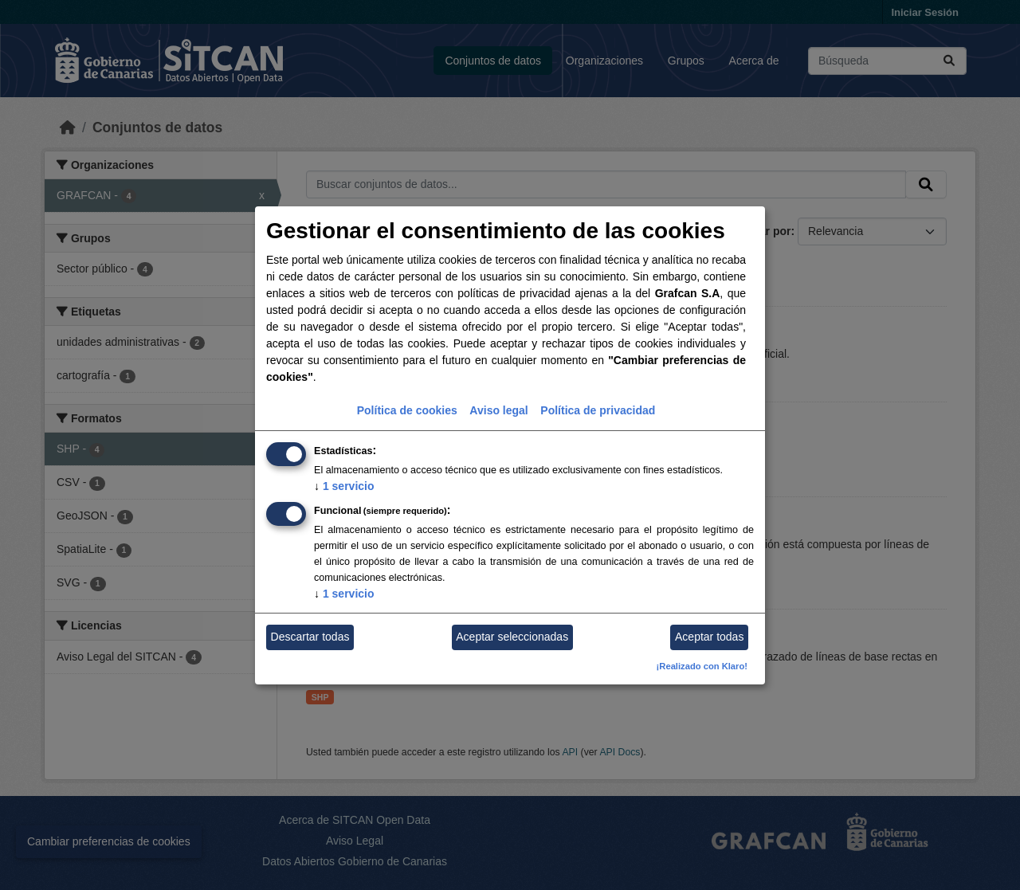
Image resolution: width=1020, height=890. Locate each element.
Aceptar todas (709, 636)
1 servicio (344, 486)
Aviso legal (498, 410)
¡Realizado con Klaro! (702, 666)
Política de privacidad (597, 410)
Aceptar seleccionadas (512, 636)
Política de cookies (407, 410)
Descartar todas (310, 636)
